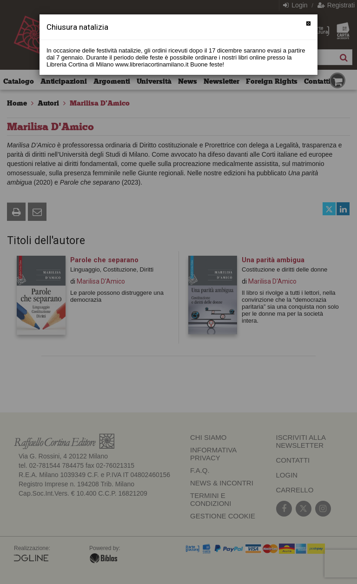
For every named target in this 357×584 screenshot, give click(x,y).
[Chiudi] (308, 23)
